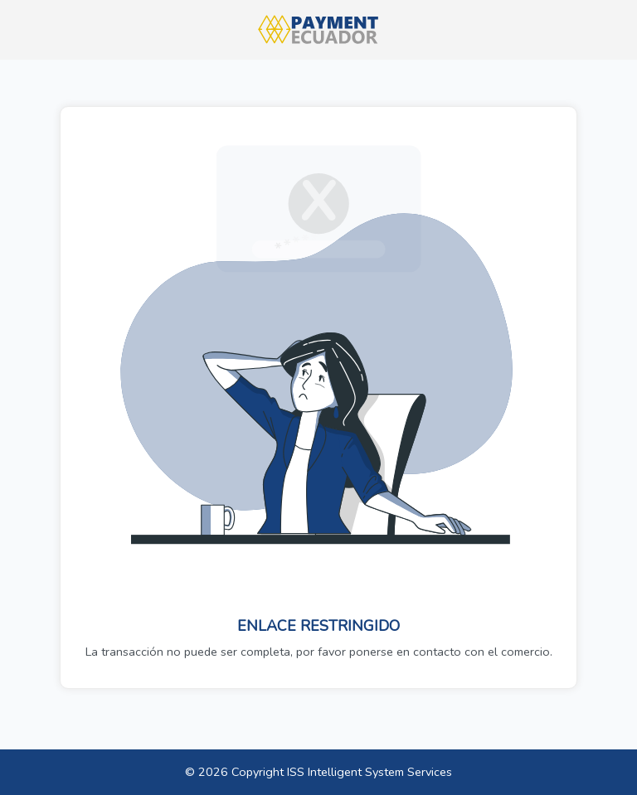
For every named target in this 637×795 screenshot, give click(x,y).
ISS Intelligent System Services (369, 771)
